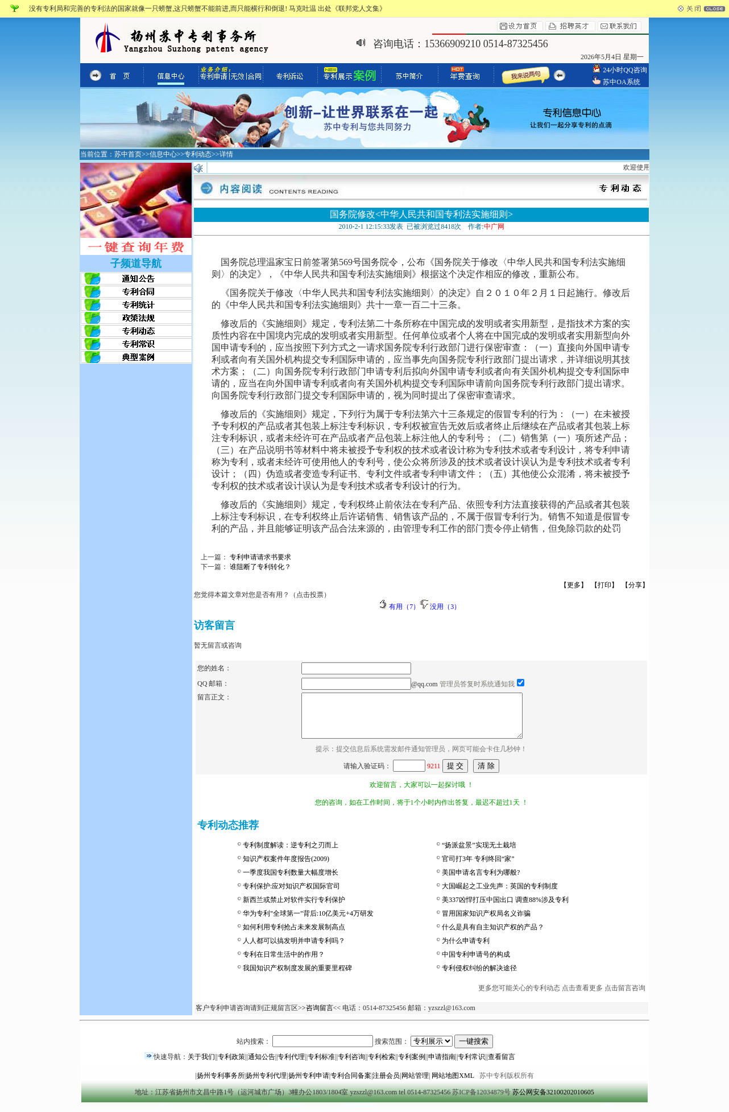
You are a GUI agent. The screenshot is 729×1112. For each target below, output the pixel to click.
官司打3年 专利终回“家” (478, 867)
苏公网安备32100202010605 (553, 1101)
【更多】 (573, 585)
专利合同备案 (350, 1084)
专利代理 (291, 1065)
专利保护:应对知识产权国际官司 (291, 895)
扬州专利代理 (266, 1084)
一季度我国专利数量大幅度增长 (290, 881)
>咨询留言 (317, 1016)
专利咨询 (351, 1065)
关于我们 (201, 1065)
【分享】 (635, 585)
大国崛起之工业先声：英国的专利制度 (500, 895)
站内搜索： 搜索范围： (365, 1050)
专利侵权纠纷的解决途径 (479, 977)
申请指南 (441, 1065)
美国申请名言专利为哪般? (481, 881)
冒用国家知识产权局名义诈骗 (486, 922)
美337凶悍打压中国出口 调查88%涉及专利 (505, 908)
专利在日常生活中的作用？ (284, 963)
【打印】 (604, 585)
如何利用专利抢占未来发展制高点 (294, 936)
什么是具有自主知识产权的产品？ (493, 936)
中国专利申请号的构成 (476, 963)
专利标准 (321, 1065)
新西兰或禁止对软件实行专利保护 (294, 908)
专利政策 (231, 1065)
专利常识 (471, 1065)
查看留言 (501, 1065)
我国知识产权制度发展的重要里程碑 (297, 977)
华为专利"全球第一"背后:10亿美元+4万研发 (308, 922)
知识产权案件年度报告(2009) (286, 867)
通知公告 (261, 1065)
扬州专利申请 (308, 1084)
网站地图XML (453, 1084)
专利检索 (381, 1065)
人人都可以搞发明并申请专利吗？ (294, 949)
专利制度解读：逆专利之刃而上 (290, 854)
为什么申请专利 (466, 949)
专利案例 (411, 1065)
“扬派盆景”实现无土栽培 (479, 854)
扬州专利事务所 (221, 1084)
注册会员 (386, 1084)
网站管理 (415, 1084)
